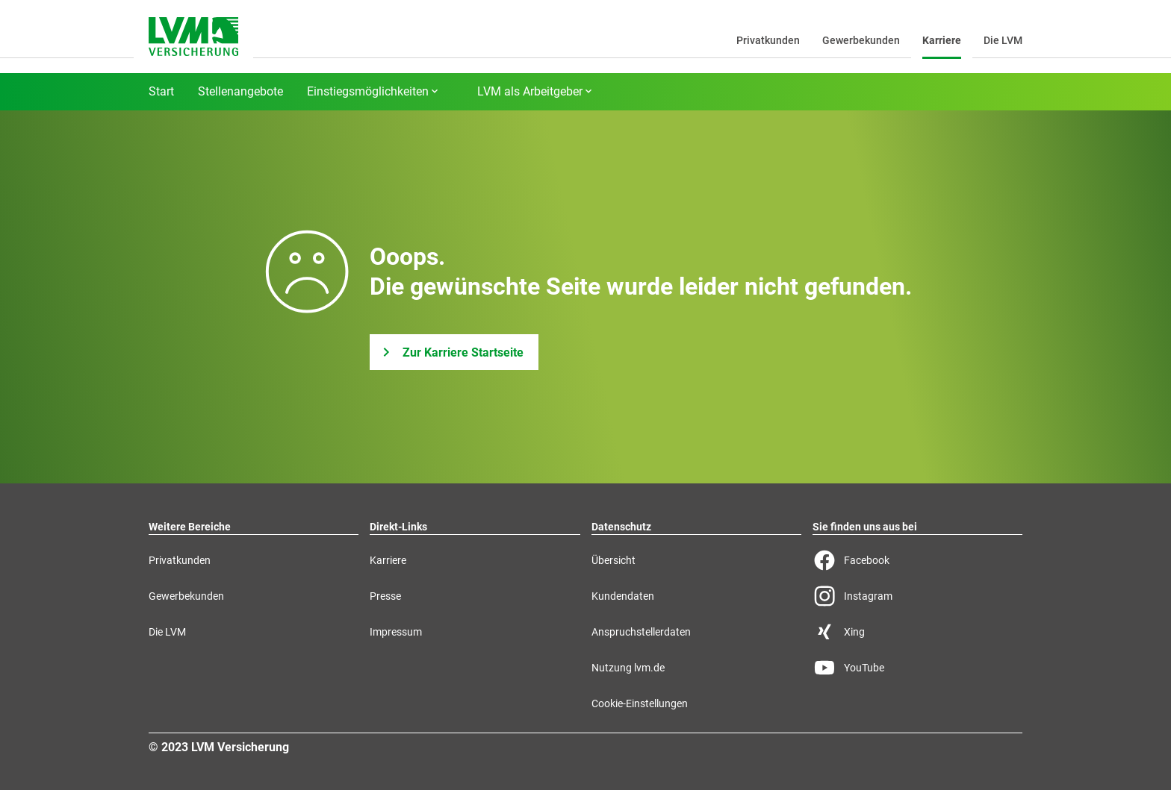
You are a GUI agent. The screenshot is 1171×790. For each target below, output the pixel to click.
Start (161, 91)
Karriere (941, 40)
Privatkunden (768, 40)
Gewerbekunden (861, 40)
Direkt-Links (398, 527)
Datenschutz (621, 527)
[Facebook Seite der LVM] (917, 560)
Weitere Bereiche (190, 527)
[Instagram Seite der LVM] (917, 596)
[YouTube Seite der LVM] (917, 668)
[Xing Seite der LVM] (917, 632)
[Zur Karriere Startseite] (454, 352)
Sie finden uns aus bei (865, 527)
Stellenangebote (240, 91)
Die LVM (1003, 40)
